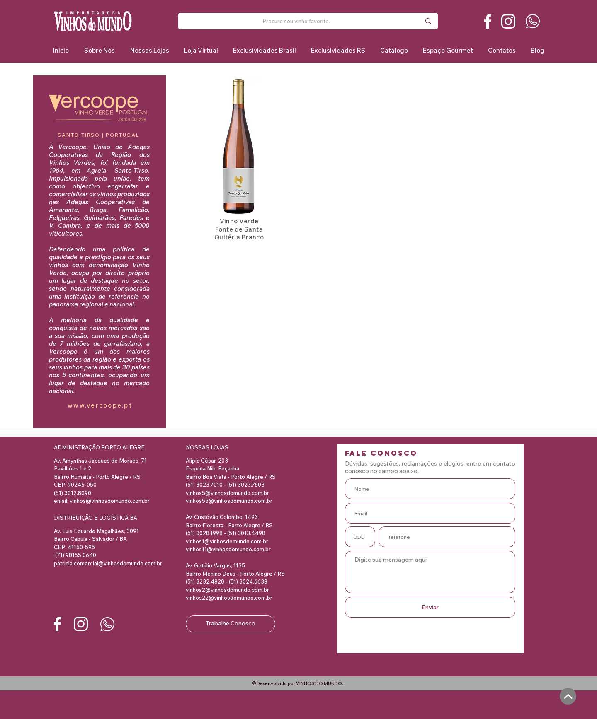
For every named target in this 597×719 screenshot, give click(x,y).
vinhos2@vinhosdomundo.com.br (227, 589)
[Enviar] (430, 607)
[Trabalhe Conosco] (230, 623)
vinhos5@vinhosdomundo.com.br (227, 493)
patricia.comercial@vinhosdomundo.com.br (108, 563)
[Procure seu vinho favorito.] (296, 21)
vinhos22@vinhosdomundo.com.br (229, 597)
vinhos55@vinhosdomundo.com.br (229, 500)
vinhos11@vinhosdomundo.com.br (228, 549)
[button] (264, 50)
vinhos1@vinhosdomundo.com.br (227, 541)
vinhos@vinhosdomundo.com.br (110, 500)
